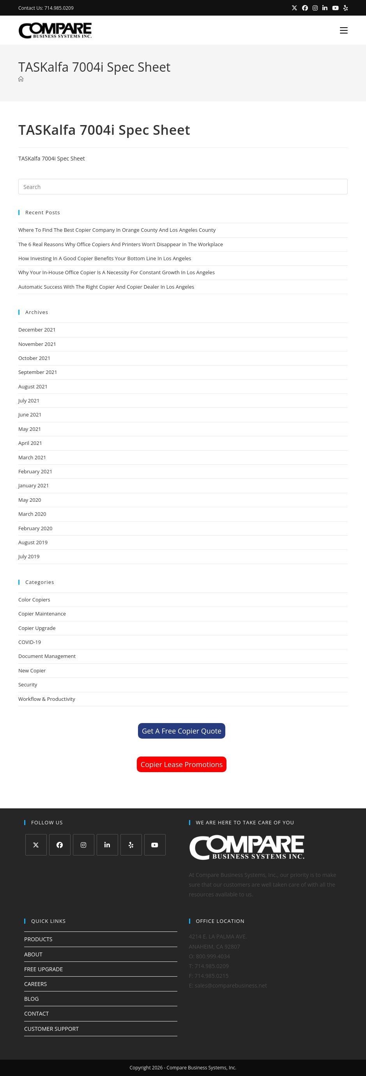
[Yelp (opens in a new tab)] (344, 8)
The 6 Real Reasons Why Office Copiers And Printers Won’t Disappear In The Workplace (120, 244)
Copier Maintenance (42, 613)
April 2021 (30, 442)
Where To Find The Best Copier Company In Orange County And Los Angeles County (117, 229)
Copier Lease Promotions (182, 764)
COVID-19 (29, 642)
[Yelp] (131, 845)
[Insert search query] (183, 186)
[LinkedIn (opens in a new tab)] (325, 8)
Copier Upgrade (37, 627)
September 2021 (37, 372)
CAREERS (35, 984)
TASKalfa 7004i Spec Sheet (51, 158)
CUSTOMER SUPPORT (51, 1028)
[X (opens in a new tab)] (294, 8)
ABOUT (33, 954)
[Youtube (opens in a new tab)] (335, 8)
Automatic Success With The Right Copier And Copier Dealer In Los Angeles (106, 286)
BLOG (31, 998)
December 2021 (37, 329)
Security (27, 684)
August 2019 (33, 542)
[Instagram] (83, 845)
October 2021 (34, 358)
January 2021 (33, 485)
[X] (36, 845)
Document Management (47, 656)
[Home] (20, 79)
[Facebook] (60, 845)
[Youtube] (155, 845)
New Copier (32, 670)
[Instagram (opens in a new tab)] (315, 8)
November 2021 (37, 343)
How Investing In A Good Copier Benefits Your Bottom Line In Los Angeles (104, 258)
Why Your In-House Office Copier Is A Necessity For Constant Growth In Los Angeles (116, 272)
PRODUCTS (38, 939)
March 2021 (32, 457)
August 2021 (33, 386)
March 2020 (32, 513)
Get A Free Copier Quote (181, 731)
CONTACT (36, 1013)
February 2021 (35, 471)
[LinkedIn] (107, 845)
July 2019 (28, 556)
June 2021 (30, 414)
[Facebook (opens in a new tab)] (305, 8)
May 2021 (29, 428)
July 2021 (28, 400)
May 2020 (29, 499)
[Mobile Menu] (341, 30)
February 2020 (35, 528)
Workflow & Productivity (46, 698)
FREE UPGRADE (43, 969)
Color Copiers (34, 599)
